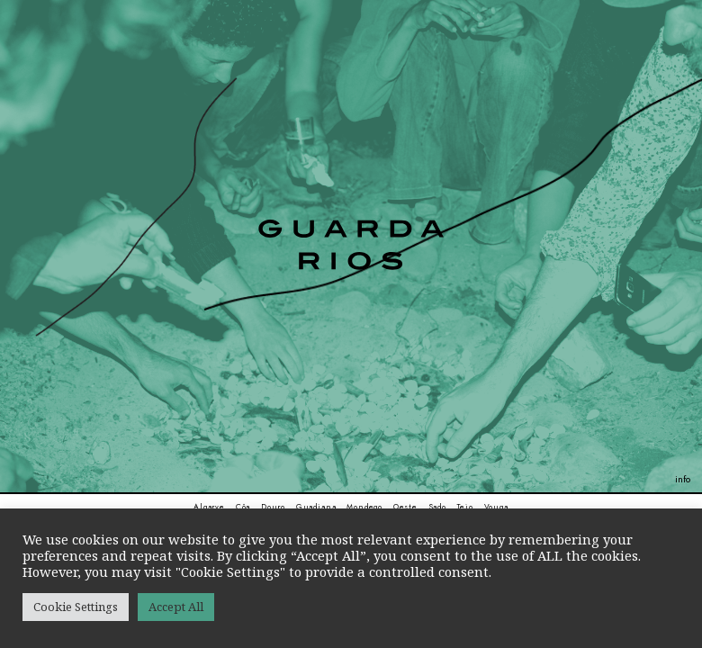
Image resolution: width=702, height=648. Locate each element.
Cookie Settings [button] (75, 606)
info (682, 479)
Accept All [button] (175, 606)
